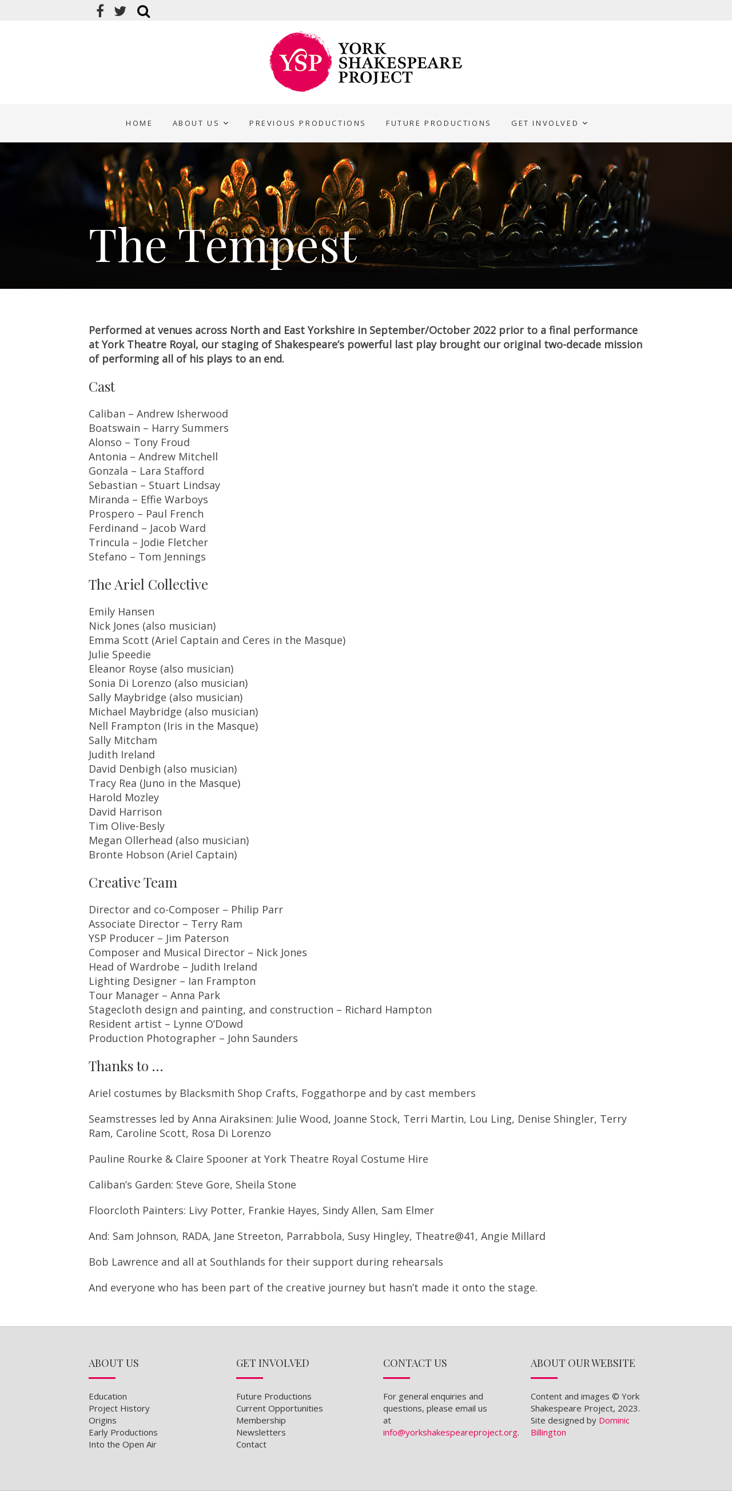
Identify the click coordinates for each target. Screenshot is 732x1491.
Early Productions (123, 1432)
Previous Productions (308, 123)
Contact (251, 1444)
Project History (119, 1408)
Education (108, 1396)
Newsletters (261, 1432)
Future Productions (439, 123)
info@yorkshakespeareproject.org (450, 1432)
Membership (261, 1420)
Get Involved (545, 123)
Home (139, 123)
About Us (196, 123)
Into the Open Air (123, 1444)
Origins (103, 1420)
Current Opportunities (279, 1408)
